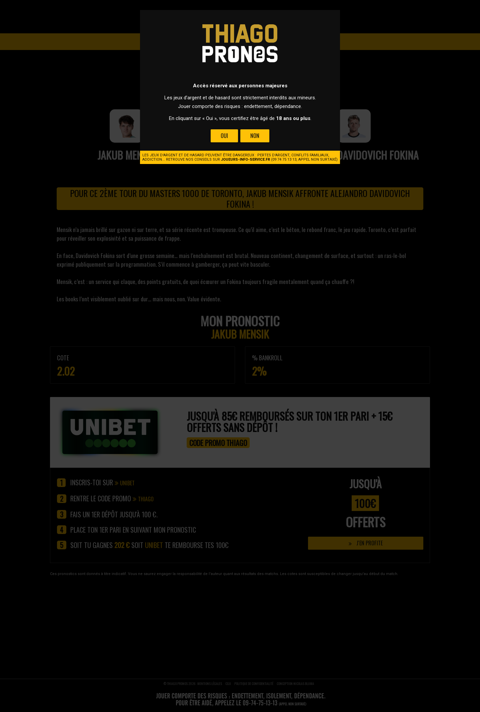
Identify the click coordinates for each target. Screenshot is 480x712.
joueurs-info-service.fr (245, 159)
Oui (224, 136)
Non (254, 136)
